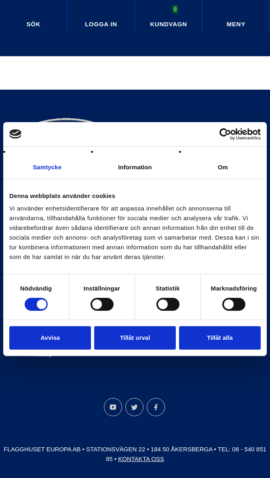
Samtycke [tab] (47, 167)
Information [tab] (135, 167)
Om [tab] (223, 167)
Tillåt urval (135, 337)
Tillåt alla (220, 337)
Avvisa (50, 337)
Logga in (101, 24)
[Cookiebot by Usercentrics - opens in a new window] (225, 134)
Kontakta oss (141, 458)
